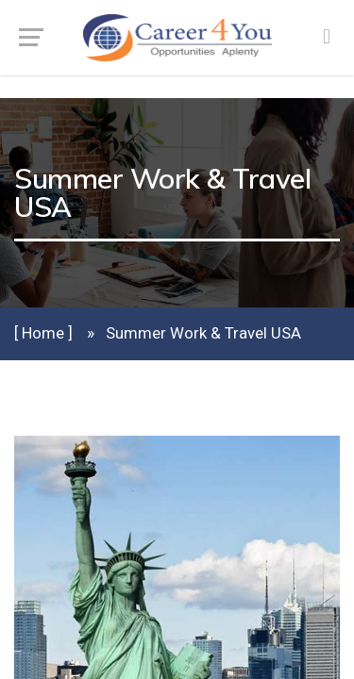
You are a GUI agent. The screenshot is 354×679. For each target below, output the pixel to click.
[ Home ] (43, 332)
